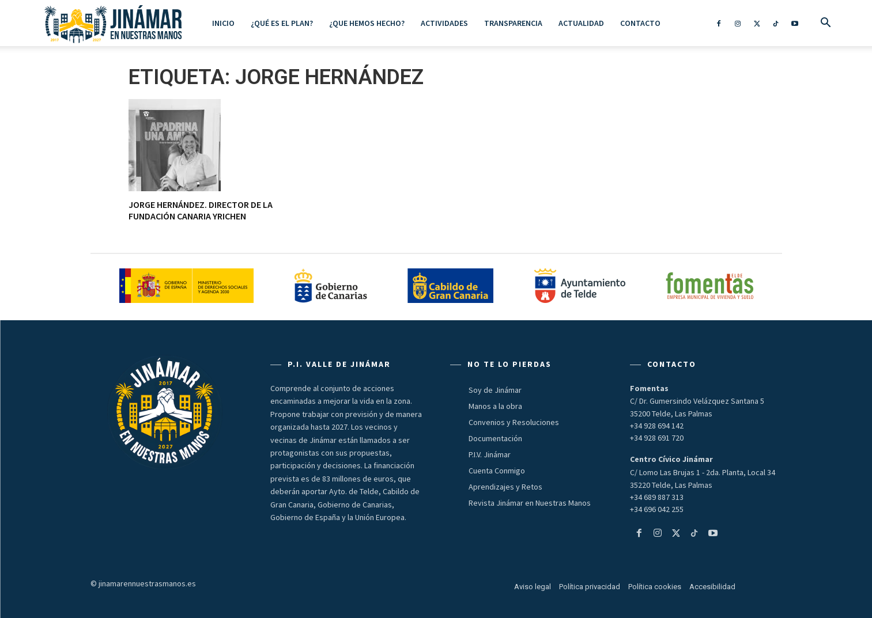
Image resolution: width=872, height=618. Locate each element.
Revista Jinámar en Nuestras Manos (530, 503)
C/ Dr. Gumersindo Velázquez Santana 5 (697, 401)
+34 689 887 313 (657, 497)
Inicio (223, 23)
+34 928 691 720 (657, 438)
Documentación (495, 438)
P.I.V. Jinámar (490, 454)
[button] (826, 23)
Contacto (640, 23)
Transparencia (513, 23)
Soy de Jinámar (495, 390)
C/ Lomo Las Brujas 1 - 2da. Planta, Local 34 (702, 472)
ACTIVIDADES (444, 23)
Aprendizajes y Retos (505, 486)
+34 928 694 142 (657, 425)
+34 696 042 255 (657, 509)
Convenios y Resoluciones (514, 422)
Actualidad (581, 23)
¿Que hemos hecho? (367, 23)
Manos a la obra (495, 406)
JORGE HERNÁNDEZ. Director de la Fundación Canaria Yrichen (201, 210)
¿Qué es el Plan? (282, 23)
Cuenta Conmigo (497, 470)
